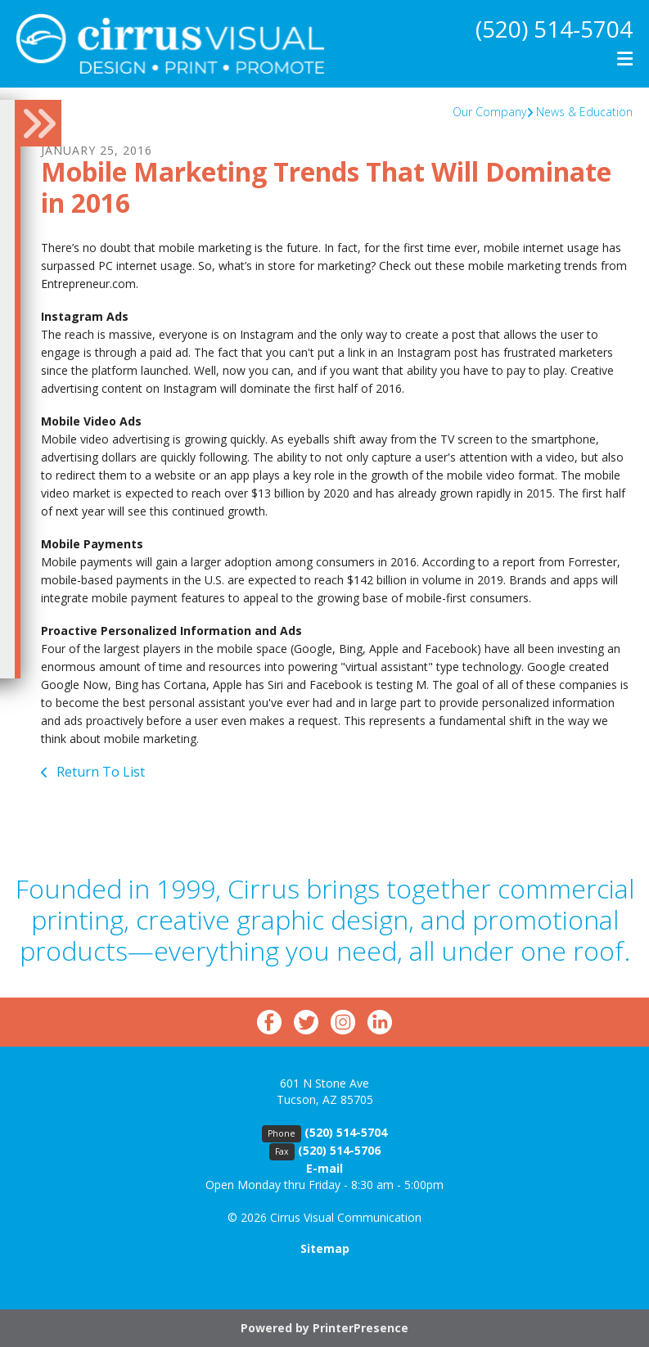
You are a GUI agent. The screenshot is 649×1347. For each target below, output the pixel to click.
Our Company (489, 111)
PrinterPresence (360, 1328)
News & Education (584, 111)
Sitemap (324, 1248)
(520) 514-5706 (339, 1150)
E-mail (324, 1168)
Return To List (99, 772)
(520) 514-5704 (554, 28)
